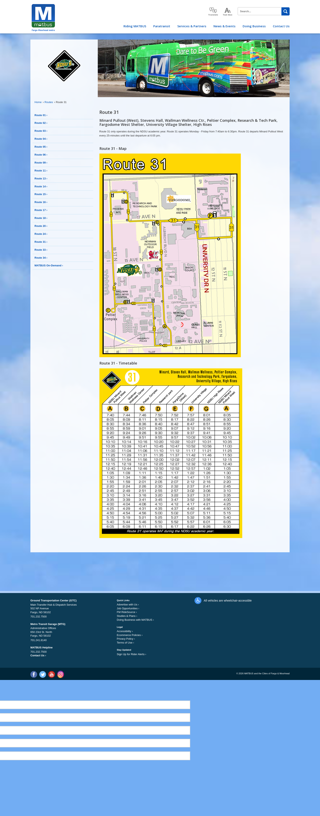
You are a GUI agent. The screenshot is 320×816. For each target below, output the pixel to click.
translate (213, 11)
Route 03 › (40, 130)
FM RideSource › (127, 612)
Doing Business (254, 26)
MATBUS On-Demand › (48, 265)
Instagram (60, 674)
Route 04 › (40, 138)
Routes (49, 102)
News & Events (224, 26)
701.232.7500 (38, 616)
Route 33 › (40, 249)
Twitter (42, 674)
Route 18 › (40, 218)
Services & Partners (191, 26)
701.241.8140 (38, 640)
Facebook (33, 674)
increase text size (228, 12)
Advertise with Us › (128, 604)
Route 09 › (40, 162)
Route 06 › (40, 154)
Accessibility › (125, 631)
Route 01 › (40, 115)
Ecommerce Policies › (129, 635)
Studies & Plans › (127, 615)
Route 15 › (40, 194)
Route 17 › (40, 210)
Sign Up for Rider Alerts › (131, 654)
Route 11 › (40, 170)
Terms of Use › (125, 642)
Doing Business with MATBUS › (135, 619)
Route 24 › (40, 233)
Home (39, 102)
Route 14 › (40, 186)
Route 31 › (40, 241)
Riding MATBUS (134, 26)
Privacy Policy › (126, 638)
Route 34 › (40, 257)
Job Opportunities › (128, 608)
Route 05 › (40, 146)
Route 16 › (40, 202)
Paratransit (161, 26)
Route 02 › (40, 122)
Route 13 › (40, 178)
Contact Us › (38, 655)
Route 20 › (40, 225)
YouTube (51, 674)
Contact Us (281, 26)
